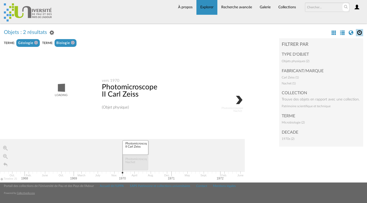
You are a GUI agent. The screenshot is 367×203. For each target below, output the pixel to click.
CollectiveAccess (26, 193)
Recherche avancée (236, 7)
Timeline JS (9, 179)
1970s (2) (288, 138)
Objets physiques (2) (295, 61)
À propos (185, 7)
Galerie (265, 7)
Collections (287, 7)
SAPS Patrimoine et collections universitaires (160, 185)
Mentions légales (224, 185)
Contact (201, 185)
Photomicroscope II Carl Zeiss (129, 91)
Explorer (206, 7)
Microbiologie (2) (293, 122)
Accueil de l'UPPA (112, 185)
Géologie (28, 43)
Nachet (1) (289, 83)
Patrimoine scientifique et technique (306, 106)
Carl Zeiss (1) (290, 77)
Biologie (65, 43)
